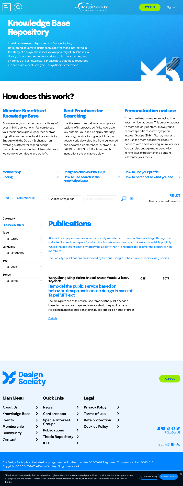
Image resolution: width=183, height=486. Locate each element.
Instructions (25, 198)
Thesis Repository (58, 437)
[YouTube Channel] (163, 428)
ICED (46, 443)
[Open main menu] (7, 7)
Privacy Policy (95, 407)
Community (12, 433)
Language (9, 246)
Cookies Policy (96, 427)
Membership (13, 427)
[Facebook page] (173, 428)
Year (5, 260)
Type (6, 232)
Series (7, 274)
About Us (10, 407)
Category (9, 218)
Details (52, 318)
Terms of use (95, 414)
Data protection (97, 420)
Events (8, 420)
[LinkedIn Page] (158, 428)
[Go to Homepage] (91, 7)
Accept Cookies (169, 476)
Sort (6, 198)
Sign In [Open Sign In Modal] (171, 7)
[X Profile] (178, 428)
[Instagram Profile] (168, 428)
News (47, 407)
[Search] (18, 7)
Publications (53, 430)
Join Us (150, 7)
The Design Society (44, 466)
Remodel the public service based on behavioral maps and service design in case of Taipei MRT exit (90, 291)
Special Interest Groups (56, 422)
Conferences (54, 414)
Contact (10, 439)
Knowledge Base (16, 414)
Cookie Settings (149, 476)
